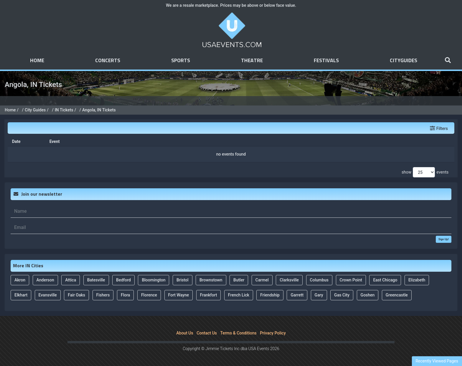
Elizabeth (416, 280)
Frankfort (208, 295)
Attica (70, 280)
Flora (125, 295)
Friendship (270, 295)
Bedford (123, 280)
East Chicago (385, 280)
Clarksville (289, 280)
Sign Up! (443, 239)
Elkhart (20, 295)
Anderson (45, 280)
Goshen (368, 295)
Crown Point (351, 280)
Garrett (297, 295)
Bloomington (153, 280)
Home (37, 60)
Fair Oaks (76, 295)
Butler (238, 280)
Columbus (319, 280)
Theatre (252, 60)
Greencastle (397, 295)
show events (425, 172)
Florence (149, 295)
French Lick (238, 295)
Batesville (96, 280)
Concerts (107, 60)
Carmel (262, 280)
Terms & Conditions (238, 333)
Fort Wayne (178, 295)
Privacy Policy (273, 333)
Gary (319, 295)
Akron (19, 280)
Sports (180, 60)
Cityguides (403, 60)
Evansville (48, 295)
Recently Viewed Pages (436, 361)
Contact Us (207, 333)
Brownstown (210, 280)
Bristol (182, 280)
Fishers (103, 295)
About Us (184, 333)
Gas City (341, 295)
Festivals (326, 60)
